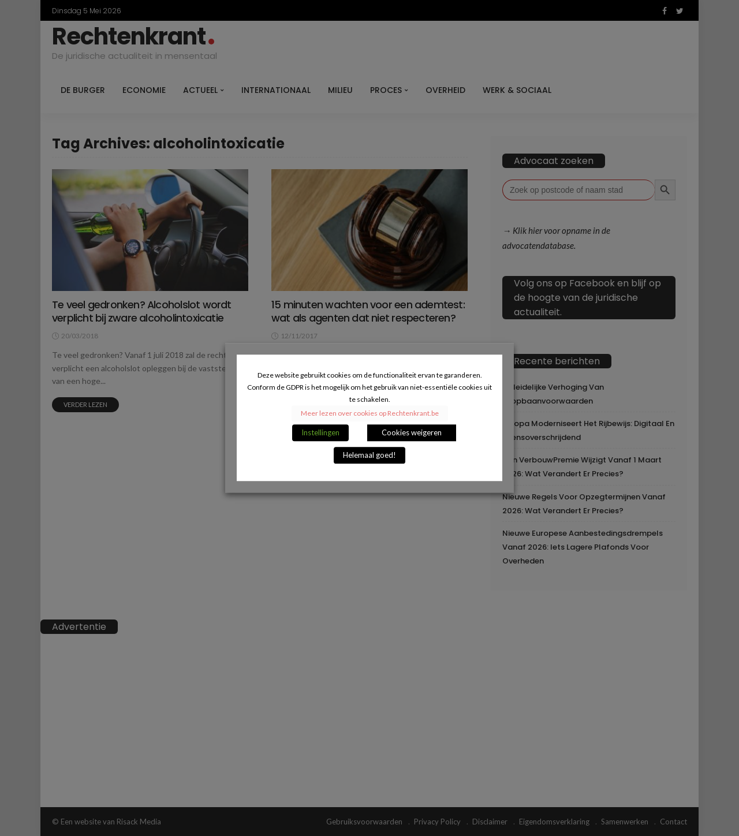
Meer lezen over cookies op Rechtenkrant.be (370, 413)
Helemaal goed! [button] (369, 455)
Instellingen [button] (320, 433)
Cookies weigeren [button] (412, 433)
